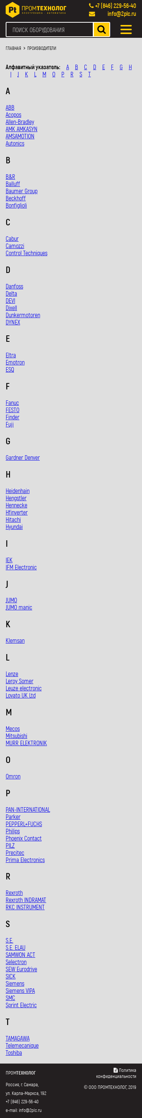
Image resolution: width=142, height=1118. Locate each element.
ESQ (10, 369)
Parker (13, 816)
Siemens (15, 983)
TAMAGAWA (18, 1038)
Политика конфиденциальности (116, 1073)
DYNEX (13, 322)
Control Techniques (26, 252)
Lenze (12, 673)
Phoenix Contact (24, 838)
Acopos (13, 114)
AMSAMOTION (20, 136)
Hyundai (14, 526)
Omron (13, 776)
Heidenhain (18, 490)
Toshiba (14, 1052)
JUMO (11, 599)
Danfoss (14, 286)
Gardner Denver (23, 457)
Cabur (12, 238)
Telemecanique (22, 1045)
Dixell (11, 307)
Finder (12, 416)
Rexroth (14, 892)
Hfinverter (17, 512)
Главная (13, 48)
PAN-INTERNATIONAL (28, 809)
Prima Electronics (25, 859)
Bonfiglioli (16, 205)
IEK (9, 559)
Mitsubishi (16, 735)
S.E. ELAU (15, 947)
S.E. (9, 940)
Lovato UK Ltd (21, 695)
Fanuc (12, 402)
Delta (11, 293)
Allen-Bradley (20, 121)
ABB (10, 107)
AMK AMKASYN (21, 128)
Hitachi (13, 519)
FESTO (12, 409)
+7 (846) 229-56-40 (115, 5)
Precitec (15, 852)
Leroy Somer (19, 680)
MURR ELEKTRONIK (26, 742)
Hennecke (16, 505)
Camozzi (15, 245)
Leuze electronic (24, 688)
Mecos (13, 728)
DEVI (10, 300)
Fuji (10, 424)
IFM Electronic (21, 567)
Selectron (16, 961)
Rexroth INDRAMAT (26, 899)
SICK (11, 976)
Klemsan (15, 640)
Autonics (15, 143)
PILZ (10, 845)
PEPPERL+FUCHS (24, 823)
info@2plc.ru (122, 13)
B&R (10, 176)
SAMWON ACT (20, 954)
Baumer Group (21, 190)
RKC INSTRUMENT (25, 906)
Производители (41, 48)
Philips (13, 830)
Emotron (15, 362)
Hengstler (16, 497)
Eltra (11, 354)
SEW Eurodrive (21, 968)
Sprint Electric (21, 1004)
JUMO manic (19, 607)
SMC (10, 997)
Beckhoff (16, 198)
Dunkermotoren (23, 314)
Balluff (13, 183)
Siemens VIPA (20, 990)
